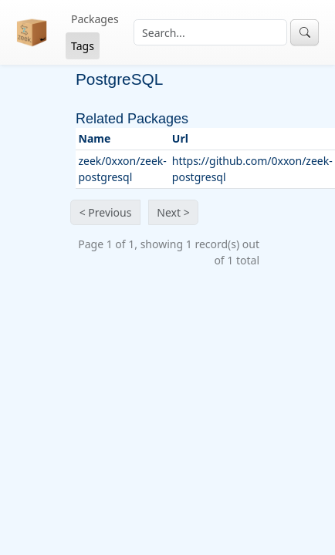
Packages (95, 19)
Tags (82, 46)
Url (180, 138)
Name (95, 138)
